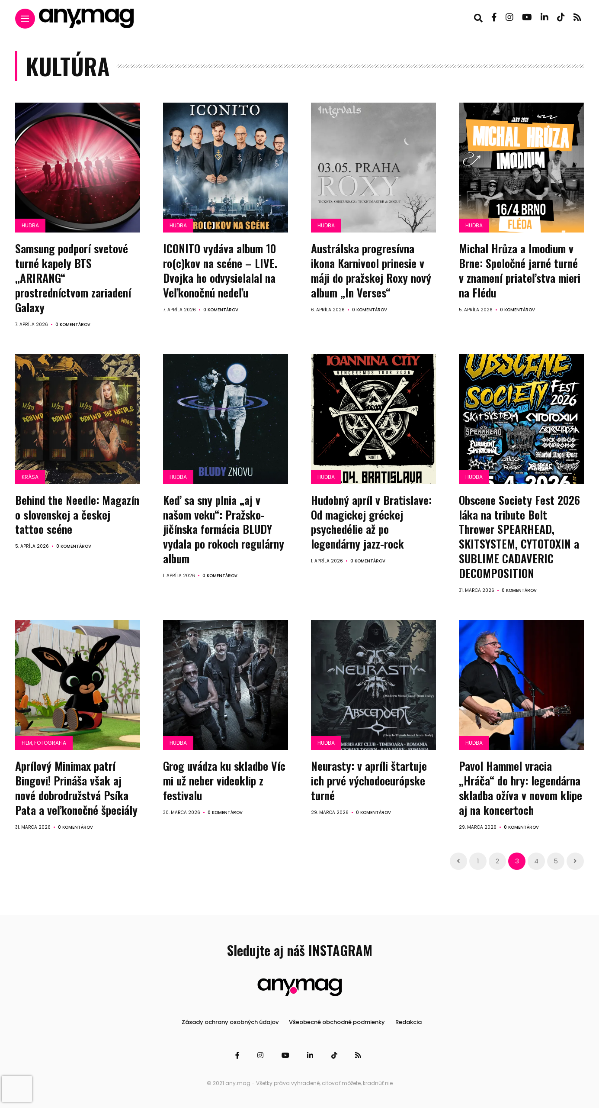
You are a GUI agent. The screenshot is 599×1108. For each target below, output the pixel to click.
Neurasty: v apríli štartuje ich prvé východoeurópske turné (369, 780)
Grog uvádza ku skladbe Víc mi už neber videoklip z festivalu (224, 780)
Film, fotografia (44, 742)
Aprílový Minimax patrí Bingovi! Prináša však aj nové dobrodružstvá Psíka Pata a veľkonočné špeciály (76, 787)
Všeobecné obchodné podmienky (337, 1021)
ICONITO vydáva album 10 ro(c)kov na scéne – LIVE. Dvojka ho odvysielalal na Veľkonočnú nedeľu (220, 270)
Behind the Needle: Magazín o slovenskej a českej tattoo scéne (77, 514)
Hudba (30, 225)
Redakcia (408, 1021)
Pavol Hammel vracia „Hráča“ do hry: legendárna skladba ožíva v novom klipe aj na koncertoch (520, 787)
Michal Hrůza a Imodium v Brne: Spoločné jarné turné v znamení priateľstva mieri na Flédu (519, 270)
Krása (30, 476)
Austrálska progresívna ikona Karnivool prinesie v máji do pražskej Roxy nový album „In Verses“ (371, 270)
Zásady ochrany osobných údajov (230, 1021)
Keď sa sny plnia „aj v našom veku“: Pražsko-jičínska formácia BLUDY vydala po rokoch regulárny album (223, 528)
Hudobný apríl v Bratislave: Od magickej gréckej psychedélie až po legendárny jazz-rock (371, 521)
